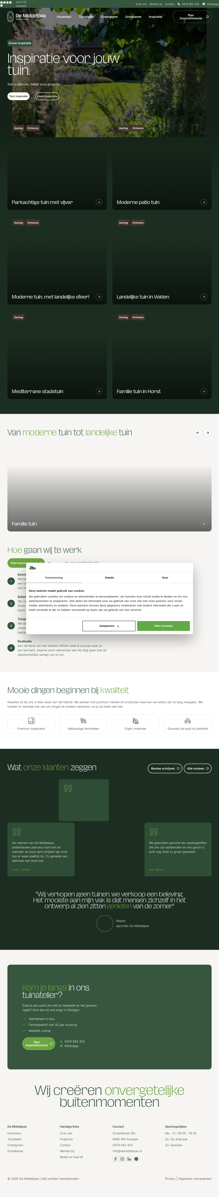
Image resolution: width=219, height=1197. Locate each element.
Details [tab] (109, 577)
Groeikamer (133, 17)
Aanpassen (109, 626)
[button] (18, 96)
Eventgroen (109, 17)
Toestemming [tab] (54, 577)
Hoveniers (64, 17)
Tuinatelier (86, 17)
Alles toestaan (163, 626)
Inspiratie (155, 17)
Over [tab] (165, 577)
